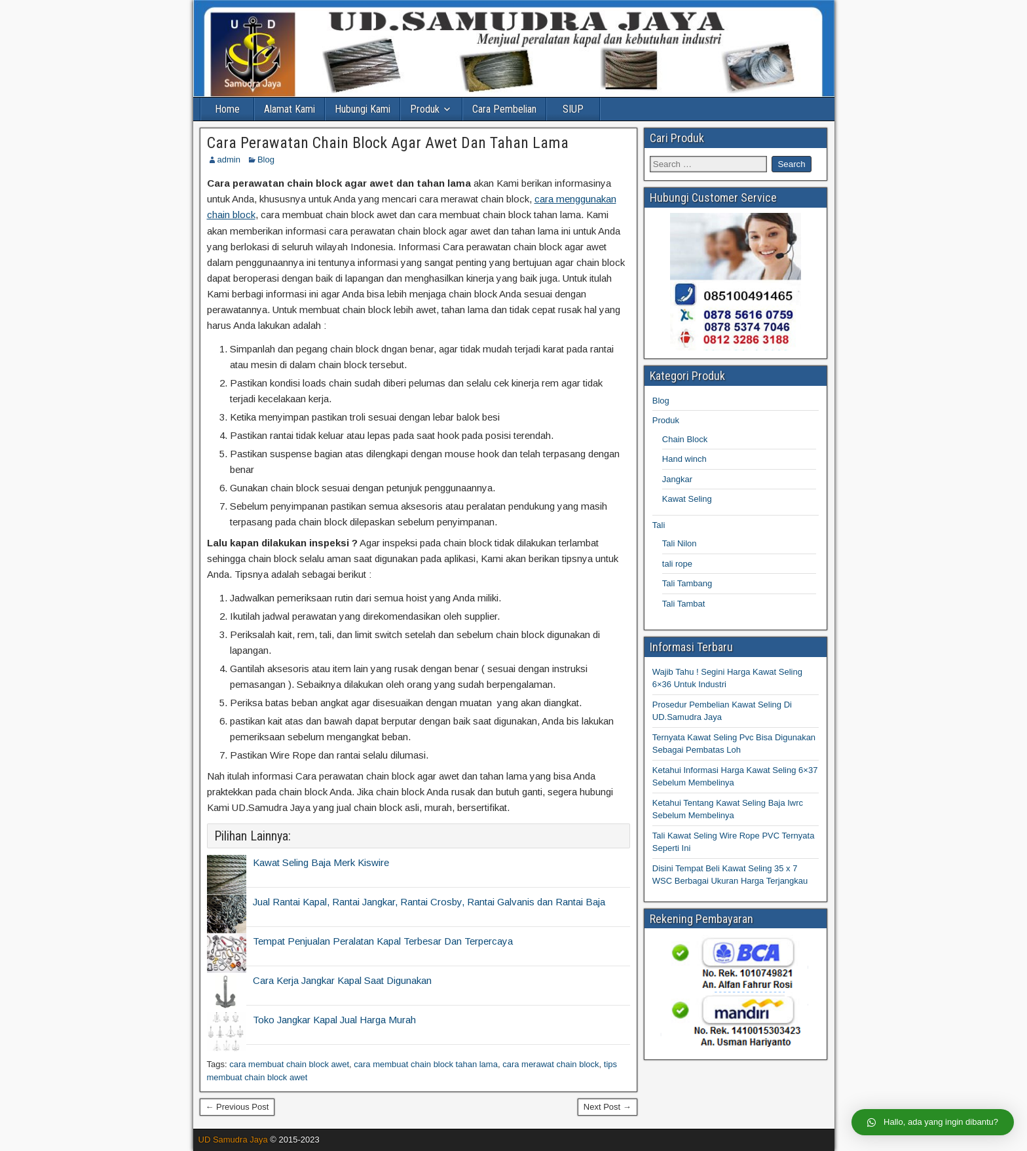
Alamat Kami (289, 109)
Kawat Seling (687, 499)
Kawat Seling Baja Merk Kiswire (321, 862)
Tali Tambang (687, 583)
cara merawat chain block (550, 1064)
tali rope (677, 564)
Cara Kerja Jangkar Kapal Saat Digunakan (342, 980)
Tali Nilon (679, 543)
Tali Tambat (683, 604)
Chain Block (684, 439)
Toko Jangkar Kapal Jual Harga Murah (334, 1019)
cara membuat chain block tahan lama (426, 1064)
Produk (424, 109)
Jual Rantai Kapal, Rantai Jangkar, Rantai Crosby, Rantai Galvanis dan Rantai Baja (429, 901)
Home (227, 109)
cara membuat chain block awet (289, 1064)
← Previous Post (237, 1107)
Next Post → (607, 1107)
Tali (658, 525)
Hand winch (684, 459)
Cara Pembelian (504, 109)
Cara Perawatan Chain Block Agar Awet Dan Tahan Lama (388, 143)
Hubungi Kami (362, 109)
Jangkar (677, 479)
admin (228, 159)
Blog (265, 159)
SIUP (573, 109)
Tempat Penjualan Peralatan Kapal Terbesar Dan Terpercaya (383, 941)
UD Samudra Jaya (233, 1139)
